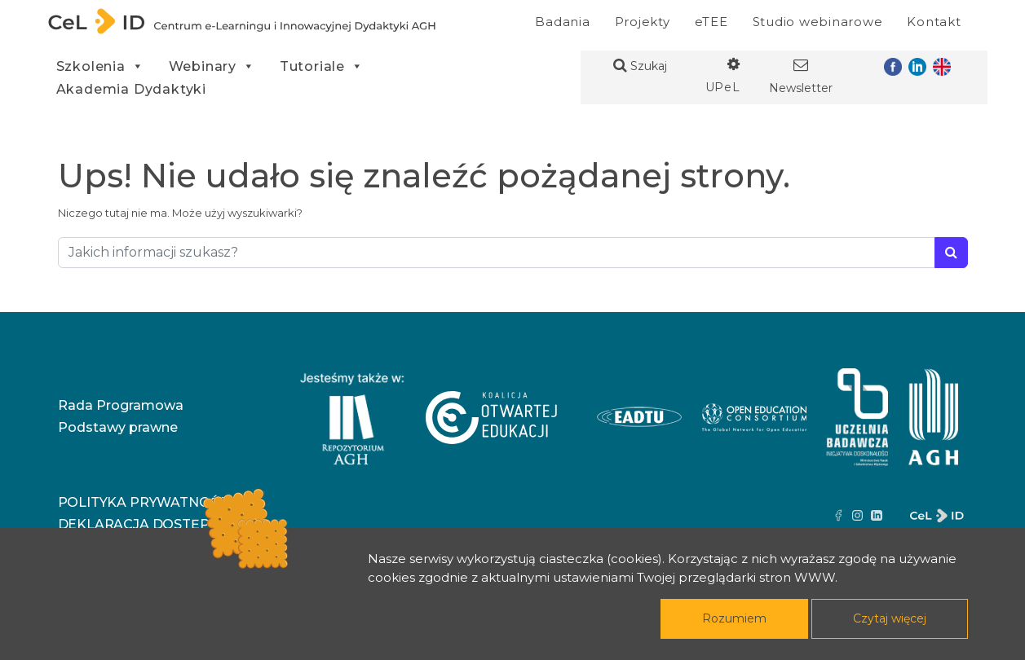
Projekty (642, 21)
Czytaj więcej (889, 618)
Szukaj (640, 65)
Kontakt (934, 21)
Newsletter (801, 76)
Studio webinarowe (818, 21)
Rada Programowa (120, 405)
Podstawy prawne (118, 427)
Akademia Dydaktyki (131, 89)
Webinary (212, 66)
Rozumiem (734, 618)
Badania (562, 21)
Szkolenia (100, 66)
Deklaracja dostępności (155, 524)
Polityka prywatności (145, 502)
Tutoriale (322, 66)
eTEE (711, 21)
